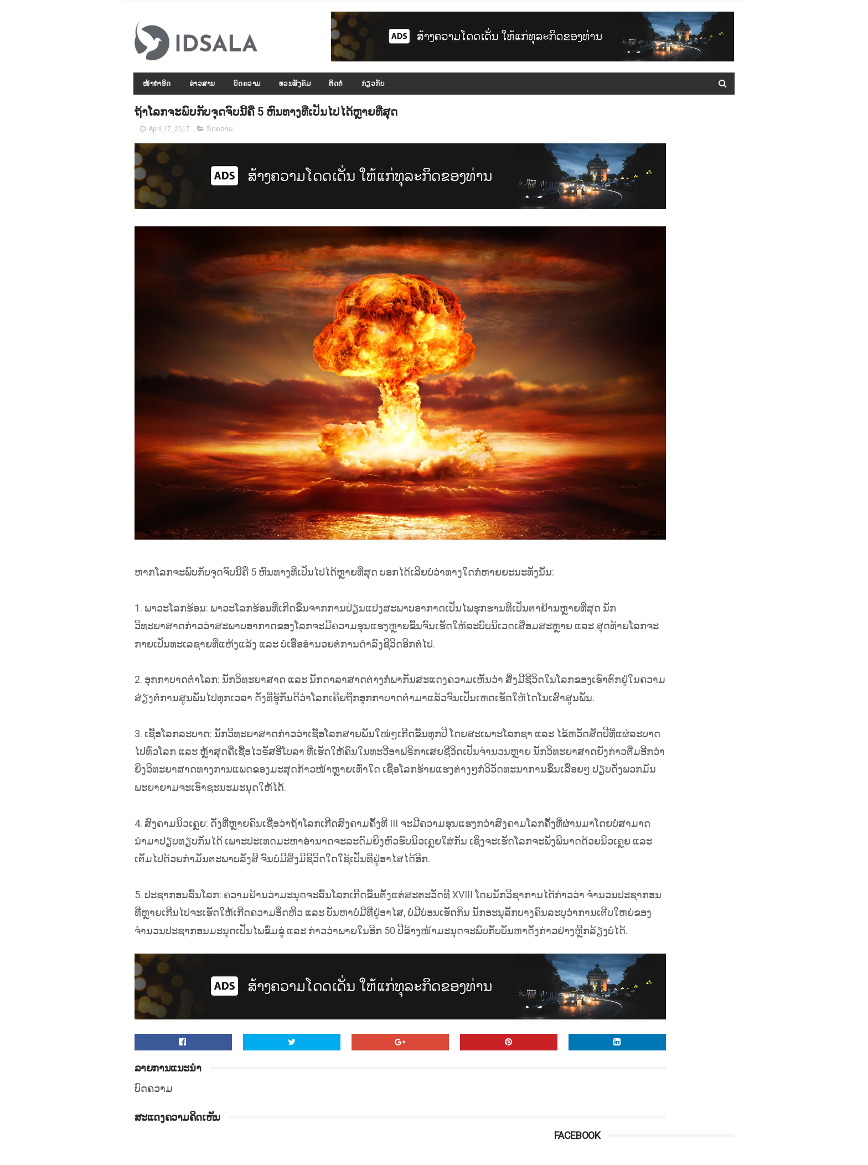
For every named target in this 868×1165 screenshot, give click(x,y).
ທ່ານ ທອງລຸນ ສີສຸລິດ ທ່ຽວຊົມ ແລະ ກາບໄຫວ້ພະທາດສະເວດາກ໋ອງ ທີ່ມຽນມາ (665, 549)
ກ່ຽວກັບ (373, 83)
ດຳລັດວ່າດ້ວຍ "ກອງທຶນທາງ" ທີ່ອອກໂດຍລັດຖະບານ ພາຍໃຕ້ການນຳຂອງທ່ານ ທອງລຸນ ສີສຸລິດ (668, 700)
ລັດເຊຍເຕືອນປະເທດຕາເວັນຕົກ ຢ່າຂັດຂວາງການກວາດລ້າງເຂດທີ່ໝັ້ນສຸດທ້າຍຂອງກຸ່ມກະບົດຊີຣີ (666, 750)
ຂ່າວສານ (202, 83)
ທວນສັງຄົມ (295, 83)
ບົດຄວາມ (247, 83)
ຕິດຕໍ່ (336, 83)
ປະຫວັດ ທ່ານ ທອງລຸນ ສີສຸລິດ (657, 587)
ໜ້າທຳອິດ (157, 83)
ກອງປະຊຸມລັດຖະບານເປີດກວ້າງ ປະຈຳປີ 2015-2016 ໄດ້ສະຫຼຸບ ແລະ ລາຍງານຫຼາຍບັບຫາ (668, 650)
